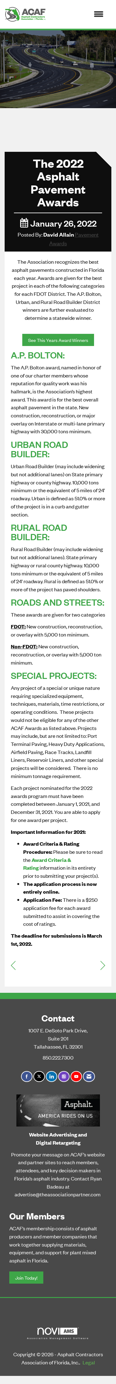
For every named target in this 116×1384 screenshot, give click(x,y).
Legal (89, 1362)
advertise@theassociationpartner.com (58, 1194)
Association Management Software (58, 1334)
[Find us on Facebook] (26, 1076)
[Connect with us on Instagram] (64, 1076)
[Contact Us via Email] (89, 1076)
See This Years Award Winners (58, 340)
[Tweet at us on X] (39, 1076)
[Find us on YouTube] (76, 1076)
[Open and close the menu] (78, 14)
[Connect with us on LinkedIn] (51, 1076)
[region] (103, 964)
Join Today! (26, 1277)
